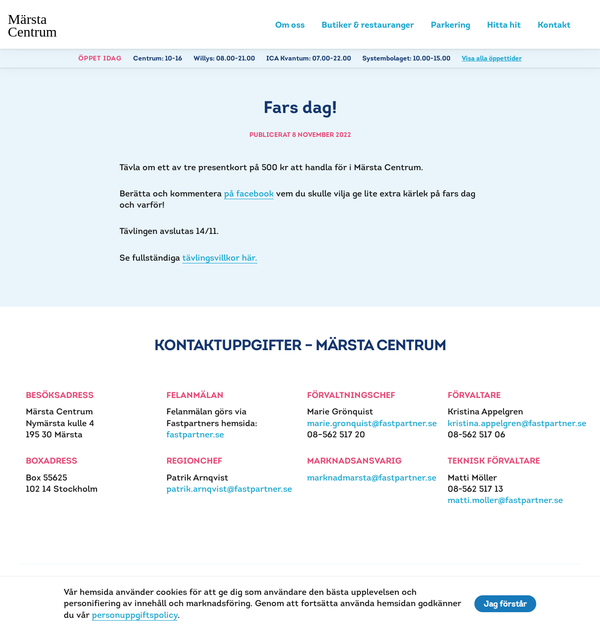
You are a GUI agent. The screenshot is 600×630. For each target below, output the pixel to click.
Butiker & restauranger (368, 24)
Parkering (450, 24)
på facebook (249, 193)
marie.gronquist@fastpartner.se (372, 423)
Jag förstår (505, 604)
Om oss (290, 24)
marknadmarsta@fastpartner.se (371, 477)
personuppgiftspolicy (135, 614)
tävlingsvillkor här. (219, 257)
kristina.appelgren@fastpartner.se (517, 423)
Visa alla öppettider (492, 58)
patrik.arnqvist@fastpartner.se (229, 488)
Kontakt (554, 24)
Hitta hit (504, 24)
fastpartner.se (195, 434)
